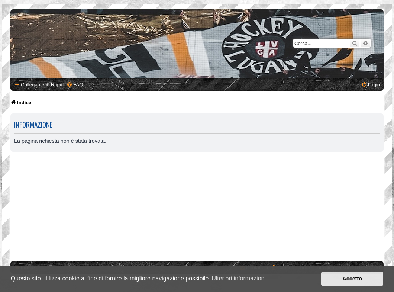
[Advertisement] (198, 207)
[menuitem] (75, 84)
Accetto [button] (352, 279)
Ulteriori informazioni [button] (238, 278)
